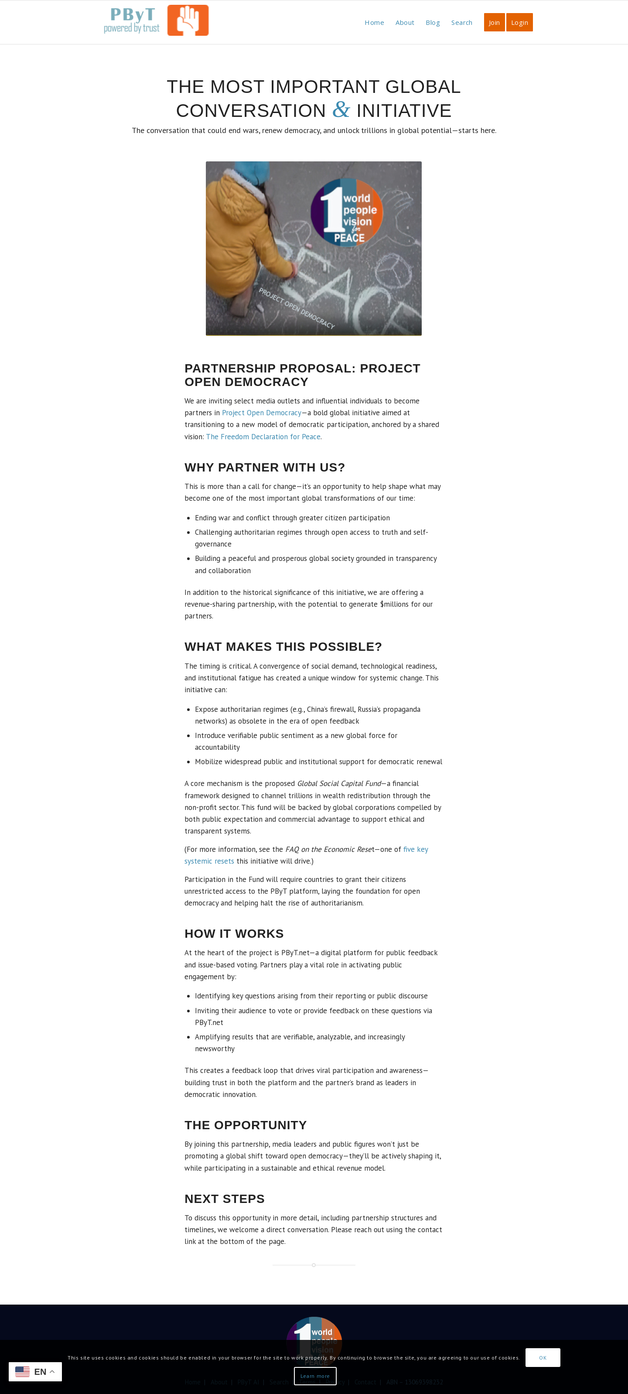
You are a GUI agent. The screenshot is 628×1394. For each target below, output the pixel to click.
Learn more (315, 1376)
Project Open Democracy (261, 412)
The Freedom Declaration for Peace (263, 436)
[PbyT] (154, 26)
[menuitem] (374, 22)
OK (542, 1357)
